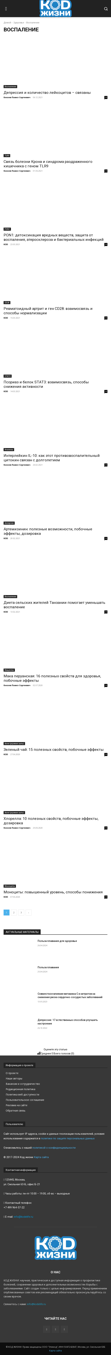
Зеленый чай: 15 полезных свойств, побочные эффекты (54, 749)
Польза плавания (48, 967)
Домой (7, 22)
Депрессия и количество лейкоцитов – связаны (47, 92)
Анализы (9, 449)
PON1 (7, 229)
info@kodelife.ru (23, 1216)
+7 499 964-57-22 (14, 1207)
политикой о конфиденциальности (54, 1147)
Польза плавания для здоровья (57, 941)
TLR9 (7, 155)
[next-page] (29, 912)
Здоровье (18, 22)
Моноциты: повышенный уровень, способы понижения (53, 892)
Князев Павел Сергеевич (17, 97)
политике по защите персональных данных (68, 1138)
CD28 (7, 302)
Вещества (9, 670)
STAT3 (8, 376)
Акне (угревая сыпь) (14, 743)
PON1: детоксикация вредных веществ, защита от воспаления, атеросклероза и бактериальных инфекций (54, 237)
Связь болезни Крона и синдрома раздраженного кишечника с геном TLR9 (48, 163)
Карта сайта (41, 1157)
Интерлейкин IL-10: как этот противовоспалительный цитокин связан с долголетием (52, 457)
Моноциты (10, 886)
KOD (6, 244)
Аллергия (9, 523)
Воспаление (10, 86)
